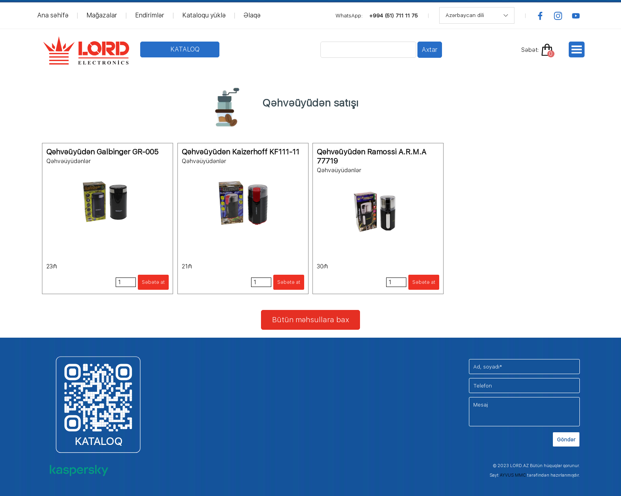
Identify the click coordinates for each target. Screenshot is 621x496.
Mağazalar (101, 15)
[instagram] (558, 16)
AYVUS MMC (513, 475)
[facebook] (540, 16)
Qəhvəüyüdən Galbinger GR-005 (102, 151)
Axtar (430, 49)
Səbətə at (153, 282)
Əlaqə (252, 15)
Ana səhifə (53, 15)
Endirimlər (149, 15)
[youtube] (576, 16)
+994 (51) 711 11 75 (393, 15)
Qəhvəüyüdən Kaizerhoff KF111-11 (240, 151)
